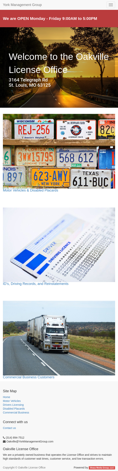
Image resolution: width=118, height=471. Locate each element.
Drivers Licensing (13, 404)
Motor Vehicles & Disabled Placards (30, 190)
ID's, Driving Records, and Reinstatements (36, 284)
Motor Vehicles (12, 400)
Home (6, 397)
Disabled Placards (14, 408)
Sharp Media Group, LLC (102, 468)
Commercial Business (16, 412)
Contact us (9, 427)
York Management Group (22, 5)
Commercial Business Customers (59, 340)
